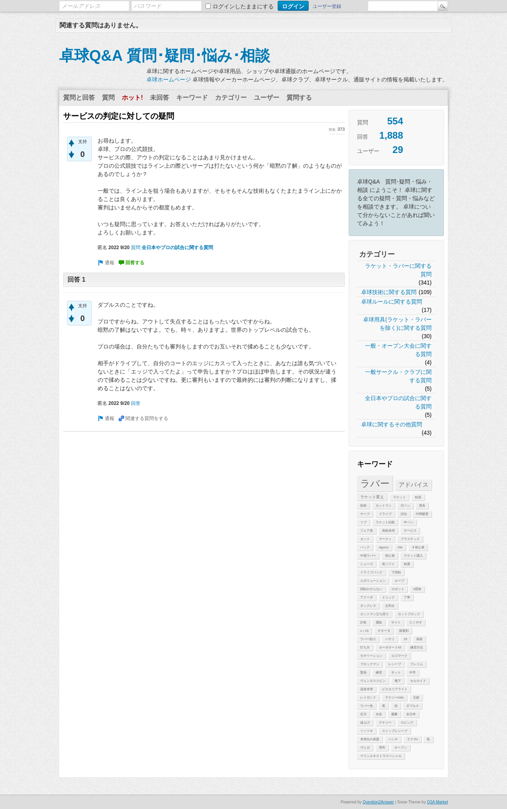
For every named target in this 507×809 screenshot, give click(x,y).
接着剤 (404, 631)
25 (405, 639)
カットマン (384, 505)
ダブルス (412, 706)
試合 (404, 514)
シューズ (366, 564)
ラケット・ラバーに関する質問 (398, 270)
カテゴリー (231, 97)
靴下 (398, 681)
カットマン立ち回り (374, 614)
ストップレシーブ (394, 731)
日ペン (405, 505)
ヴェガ (365, 747)
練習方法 (416, 647)
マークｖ (385, 539)
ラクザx (412, 739)
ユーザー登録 (327, 6)
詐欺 (363, 622)
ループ (399, 581)
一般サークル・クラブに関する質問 (398, 376)
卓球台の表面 (369, 739)
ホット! (132, 97)
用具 (422, 505)
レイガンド (368, 697)
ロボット (398, 589)
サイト (396, 622)
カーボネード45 (390, 647)
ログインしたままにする (243, 6)
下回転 (396, 572)
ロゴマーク (399, 656)
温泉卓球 (366, 689)
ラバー (375, 483)
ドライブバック (371, 572)
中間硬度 (422, 514)
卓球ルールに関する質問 (391, 301)
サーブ (365, 514)
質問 (108, 97)
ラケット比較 (385, 522)
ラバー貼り (368, 639)
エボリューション (373, 581)
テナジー (385, 722)
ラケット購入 (413, 555)
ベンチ (393, 739)
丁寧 (407, 597)
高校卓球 (388, 530)
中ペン (408, 522)
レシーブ (394, 664)
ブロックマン (369, 664)
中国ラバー (368, 555)
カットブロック (409, 614)
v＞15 (364, 631)
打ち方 (365, 647)
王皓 (416, 697)
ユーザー (266, 97)
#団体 (417, 589)
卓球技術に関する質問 (389, 292)
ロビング (407, 722)
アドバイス (413, 484)
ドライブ (385, 514)
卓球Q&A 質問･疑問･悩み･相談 (164, 55)
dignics (384, 547)
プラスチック (410, 539)
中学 (412, 672)
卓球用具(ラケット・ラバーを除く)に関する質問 (397, 323)
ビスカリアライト (394, 689)
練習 (379, 672)
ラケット (399, 497)
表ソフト (388, 564)
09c (400, 547)
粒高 (418, 497)
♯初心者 (418, 547)
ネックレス (368, 606)
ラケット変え (372, 497)
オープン (400, 747)
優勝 (394, 714)
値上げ (365, 722)
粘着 (407, 564)
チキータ (384, 631)
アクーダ (366, 597)
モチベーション (371, 656)
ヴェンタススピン (373, 681)
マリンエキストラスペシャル (380, 756)
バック (365, 547)
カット (365, 539)
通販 (379, 622)
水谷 (379, 714)
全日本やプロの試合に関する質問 (398, 402)
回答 (135, 403)
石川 (363, 714)
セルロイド (418, 681)
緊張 (363, 672)
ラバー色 (366, 706)
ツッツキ (366, 731)
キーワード (192, 97)
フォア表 (366, 530)
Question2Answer (378, 802)
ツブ (363, 522)
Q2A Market (437, 802)
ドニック (388, 597)
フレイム (416, 664)
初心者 (390, 555)
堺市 (382, 747)
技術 (363, 505)
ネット (396, 672)
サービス (410, 530)
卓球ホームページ (168, 79)
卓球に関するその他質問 (391, 424)
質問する (299, 97)
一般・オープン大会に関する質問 (398, 350)
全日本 (411, 714)
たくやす (415, 622)
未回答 (159, 97)
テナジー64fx (394, 697)
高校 (419, 639)
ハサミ (390, 639)
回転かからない (371, 589)
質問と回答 (79, 97)
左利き (390, 606)
